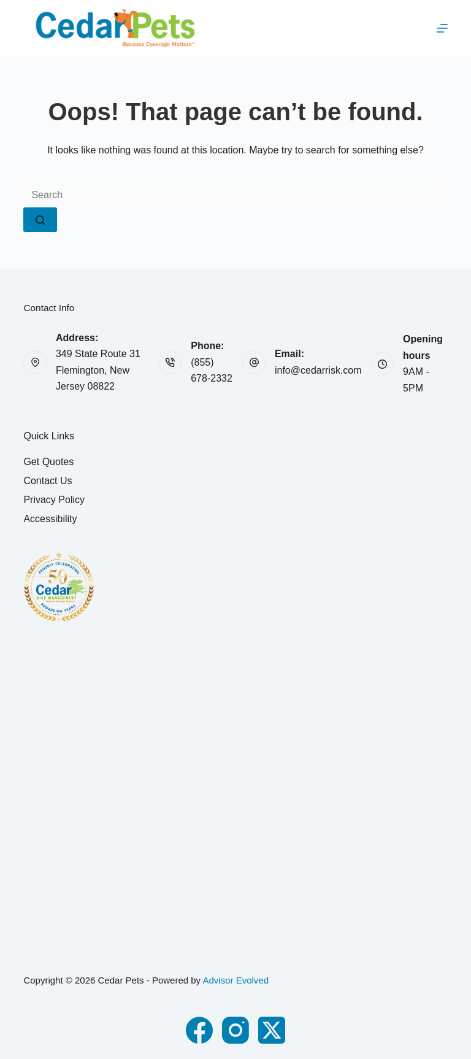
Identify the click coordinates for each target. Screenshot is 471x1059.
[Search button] (40, 219)
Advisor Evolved (235, 980)
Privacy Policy (54, 500)
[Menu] (442, 28)
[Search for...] (235, 195)
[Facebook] (199, 1030)
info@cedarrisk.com (318, 370)
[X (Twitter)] (271, 1030)
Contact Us (47, 481)
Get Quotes (48, 461)
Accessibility (50, 519)
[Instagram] (235, 1030)
